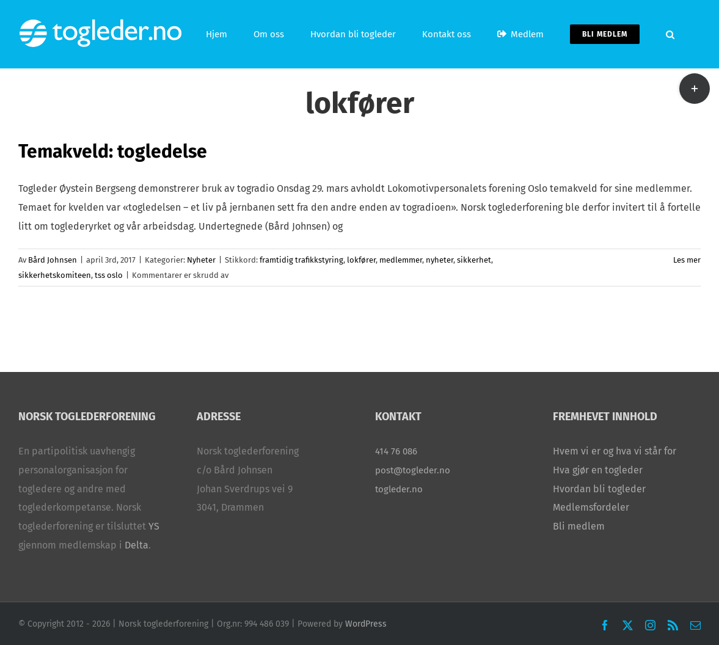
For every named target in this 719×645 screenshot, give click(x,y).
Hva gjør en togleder (598, 470)
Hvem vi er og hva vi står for (614, 451)
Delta (136, 545)
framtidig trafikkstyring (301, 259)
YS (153, 526)
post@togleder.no (412, 470)
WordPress (366, 624)
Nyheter (201, 259)
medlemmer (400, 259)
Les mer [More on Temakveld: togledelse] (687, 259)
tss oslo (109, 275)
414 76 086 (396, 451)
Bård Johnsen (52, 259)
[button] (670, 34)
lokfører (361, 259)
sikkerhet (474, 259)
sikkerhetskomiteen (54, 275)
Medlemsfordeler (591, 507)
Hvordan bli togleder (599, 489)
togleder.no (399, 489)
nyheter (439, 259)
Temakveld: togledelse (112, 151)
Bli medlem (579, 526)
